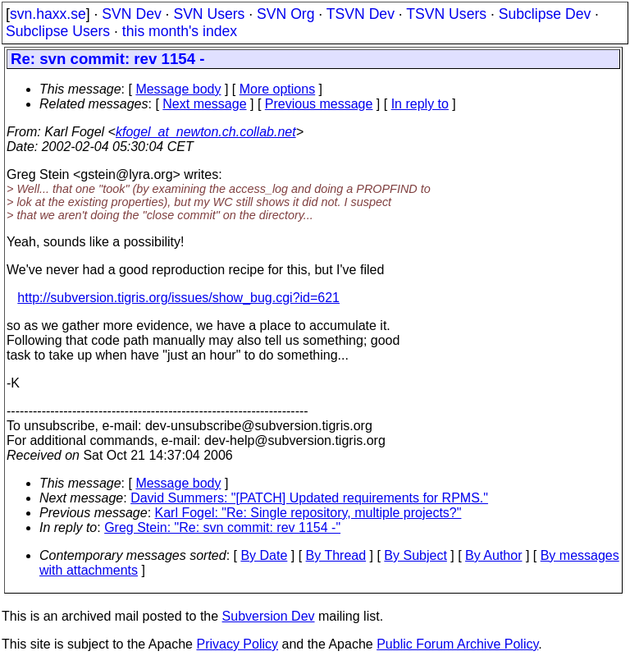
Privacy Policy (237, 644)
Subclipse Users (58, 31)
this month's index (179, 31)
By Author (493, 555)
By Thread (336, 555)
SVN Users (208, 14)
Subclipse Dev (545, 14)
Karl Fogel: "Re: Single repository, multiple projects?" (308, 513)
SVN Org (285, 14)
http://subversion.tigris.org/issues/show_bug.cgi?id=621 (178, 298)
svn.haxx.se (48, 14)
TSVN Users (446, 14)
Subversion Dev (268, 616)
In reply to (420, 104)
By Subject (415, 555)
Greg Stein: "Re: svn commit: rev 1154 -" (222, 527)
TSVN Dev (360, 14)
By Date (263, 555)
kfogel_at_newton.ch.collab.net (206, 132)
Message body (178, 89)
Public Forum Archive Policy (457, 644)
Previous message (319, 104)
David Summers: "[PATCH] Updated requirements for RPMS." (309, 498)
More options (278, 89)
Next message (204, 104)
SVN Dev (131, 14)
